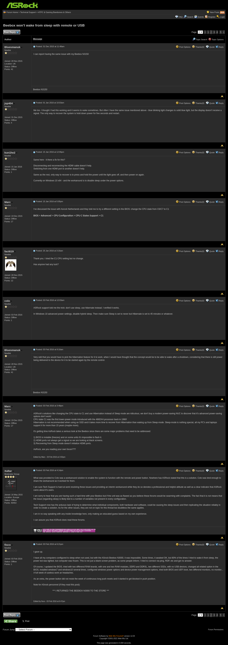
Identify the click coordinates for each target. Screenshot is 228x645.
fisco (8, 544)
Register (212, 17)
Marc (8, 202)
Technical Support (28, 12)
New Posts (214, 12)
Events (199, 17)
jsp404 (9, 103)
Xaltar (9, 470)
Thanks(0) (198, 47)
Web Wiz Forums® (116, 636)
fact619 (10, 251)
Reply (221, 47)
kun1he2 (10, 152)
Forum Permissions (216, 630)
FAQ (181, 17)
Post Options (183, 47)
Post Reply (11, 32)
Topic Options (216, 39)
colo (8, 300)
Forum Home (12, 12)
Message (37, 39)
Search (190, 17)
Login (222, 17)
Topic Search (200, 39)
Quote (212, 47)
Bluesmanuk (13, 47)
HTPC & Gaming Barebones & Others (54, 12)
